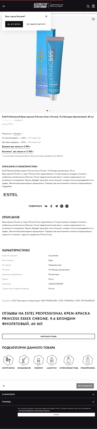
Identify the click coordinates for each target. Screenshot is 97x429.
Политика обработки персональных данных (19, 422)
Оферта (91, 422)
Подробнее (7, 186)
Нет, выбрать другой (36, 24)
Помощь (48, 401)
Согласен (56, 414)
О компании (48, 394)
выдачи (15, 137)
